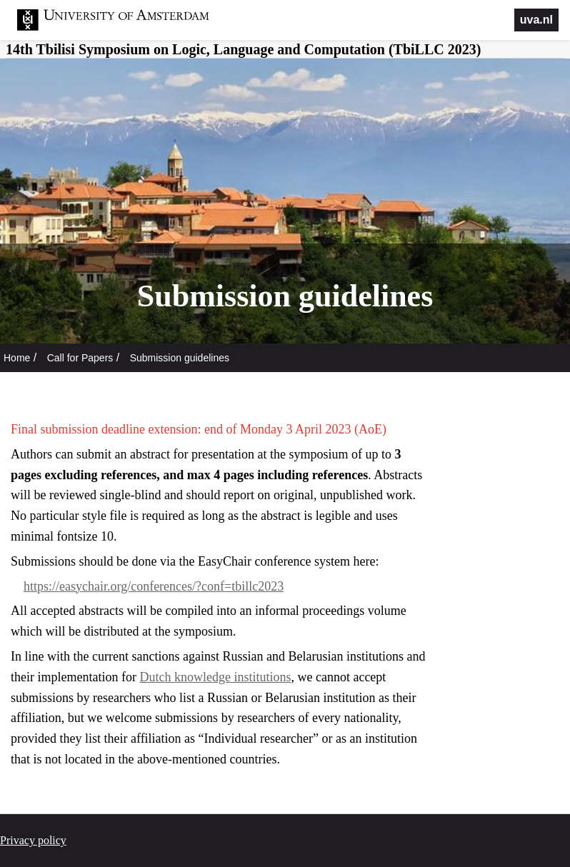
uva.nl (536, 20)
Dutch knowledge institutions (215, 677)
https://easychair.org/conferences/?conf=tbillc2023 (154, 586)
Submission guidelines (179, 358)
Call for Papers (80, 358)
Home (17, 358)
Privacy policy (33, 840)
